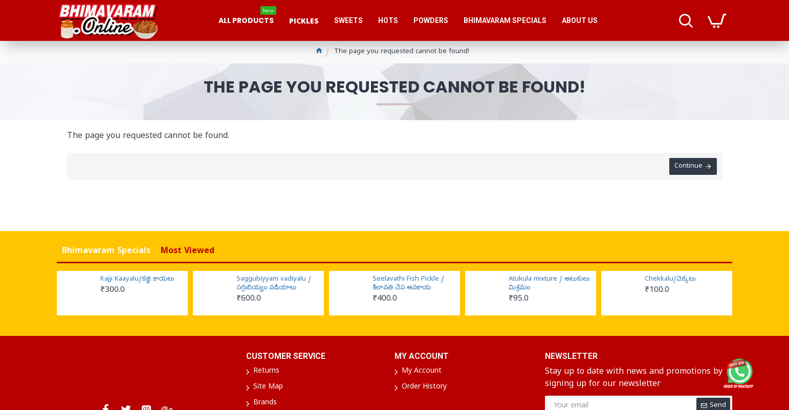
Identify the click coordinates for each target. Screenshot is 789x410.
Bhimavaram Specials (106, 251)
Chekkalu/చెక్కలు (670, 280)
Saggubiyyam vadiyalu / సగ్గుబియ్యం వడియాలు (273, 284)
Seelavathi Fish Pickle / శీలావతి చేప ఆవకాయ (408, 284)
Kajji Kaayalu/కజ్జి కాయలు (137, 280)
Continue (688, 166)
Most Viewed (187, 251)
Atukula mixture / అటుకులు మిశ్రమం (549, 284)
